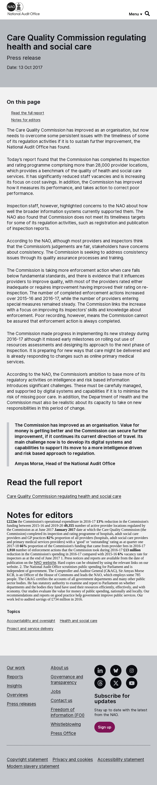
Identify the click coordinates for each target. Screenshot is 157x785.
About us (60, 667)
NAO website (45, 562)
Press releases (21, 704)
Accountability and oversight (31, 620)
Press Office (63, 733)
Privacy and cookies (72, 759)
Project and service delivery (30, 628)
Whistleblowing (66, 724)
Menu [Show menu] (134, 14)
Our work (16, 667)
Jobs (56, 691)
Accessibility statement (121, 759)
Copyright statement (27, 759)
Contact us (61, 700)
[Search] (147, 13)
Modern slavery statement (33, 766)
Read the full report (27, 113)
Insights (14, 685)
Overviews (17, 695)
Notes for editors (25, 120)
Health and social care (78, 620)
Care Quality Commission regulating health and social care (64, 496)
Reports (15, 676)
